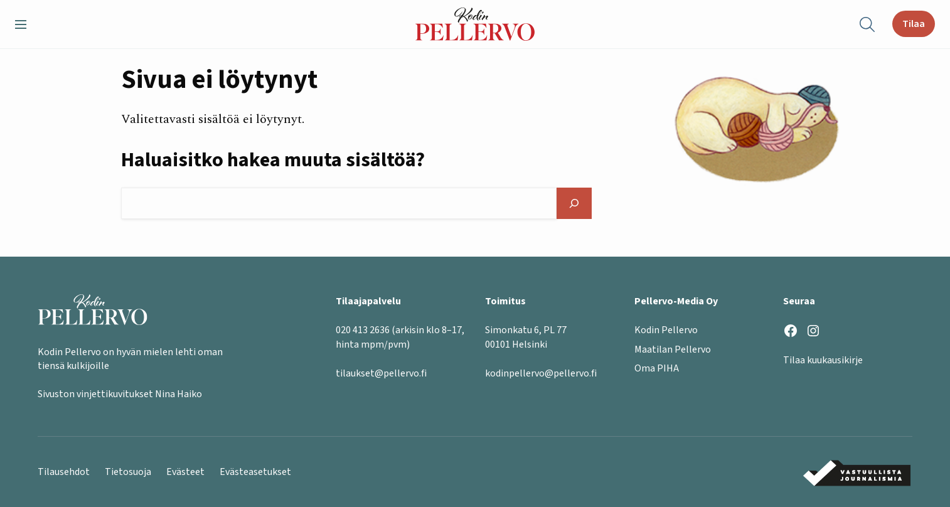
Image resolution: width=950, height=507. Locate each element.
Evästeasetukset (255, 472)
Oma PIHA (656, 368)
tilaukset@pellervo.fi (381, 373)
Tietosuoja (128, 472)
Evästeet (185, 472)
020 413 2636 (363, 330)
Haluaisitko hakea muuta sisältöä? (273, 160)
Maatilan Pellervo (672, 349)
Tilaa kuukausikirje (823, 360)
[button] (25, 24)
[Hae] (574, 203)
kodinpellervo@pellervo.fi (541, 373)
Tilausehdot (64, 472)
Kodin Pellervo (666, 330)
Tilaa (913, 24)
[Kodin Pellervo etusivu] (475, 24)
